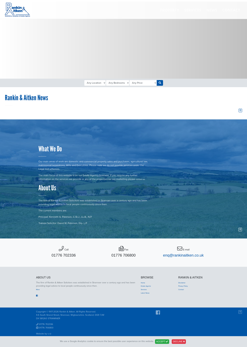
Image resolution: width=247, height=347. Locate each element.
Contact (231, 14)
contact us (141, 180)
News (211, 14)
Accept (162, 341)
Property (169, 14)
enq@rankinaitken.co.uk (183, 257)
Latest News (147, 294)
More (38, 291)
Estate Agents (148, 288)
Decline (179, 341)
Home (144, 284)
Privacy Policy (185, 288)
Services (192, 14)
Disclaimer (183, 284)
